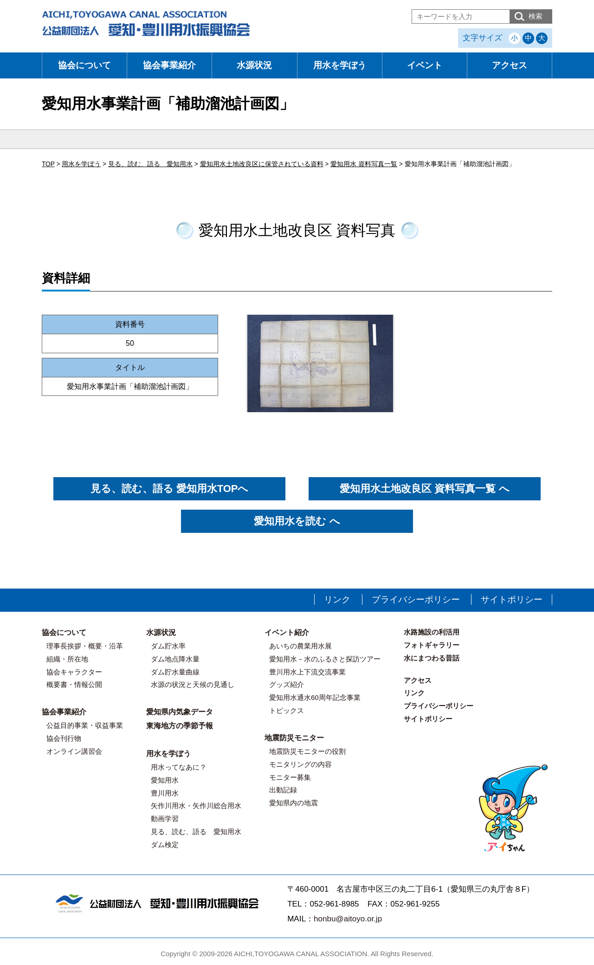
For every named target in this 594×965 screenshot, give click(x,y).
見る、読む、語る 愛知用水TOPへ (169, 488)
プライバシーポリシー (416, 599)
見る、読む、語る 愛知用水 (196, 831)
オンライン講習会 (74, 751)
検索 (535, 16)
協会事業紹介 (169, 65)
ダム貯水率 (168, 646)
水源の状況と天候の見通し (192, 684)
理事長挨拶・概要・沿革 (84, 646)
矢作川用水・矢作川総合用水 (196, 806)
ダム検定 (165, 844)
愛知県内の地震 (293, 803)
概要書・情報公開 (74, 684)
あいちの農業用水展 (300, 646)
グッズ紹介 (286, 684)
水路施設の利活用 (431, 632)
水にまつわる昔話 (431, 658)
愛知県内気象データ (179, 712)
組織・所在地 (67, 659)
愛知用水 (165, 780)
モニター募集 (290, 777)
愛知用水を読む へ (297, 521)
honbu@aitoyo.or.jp (348, 918)
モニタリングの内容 (300, 764)
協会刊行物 (63, 738)
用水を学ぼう (339, 65)
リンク (337, 599)
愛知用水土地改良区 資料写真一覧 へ (424, 488)
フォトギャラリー (431, 645)
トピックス (286, 710)
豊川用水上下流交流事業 (307, 672)
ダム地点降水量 (175, 659)
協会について (84, 65)
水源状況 (254, 65)
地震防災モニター (294, 738)
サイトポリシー (511, 599)
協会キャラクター (74, 672)
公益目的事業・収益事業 (84, 725)
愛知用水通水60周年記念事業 (315, 697)
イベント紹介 (287, 632)
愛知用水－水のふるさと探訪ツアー (325, 659)
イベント (424, 65)
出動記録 (283, 790)
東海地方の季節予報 (179, 726)
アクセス (509, 65)
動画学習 (165, 819)
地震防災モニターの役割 (307, 751)
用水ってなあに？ (179, 767)
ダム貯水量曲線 (175, 672)
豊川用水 (165, 793)
